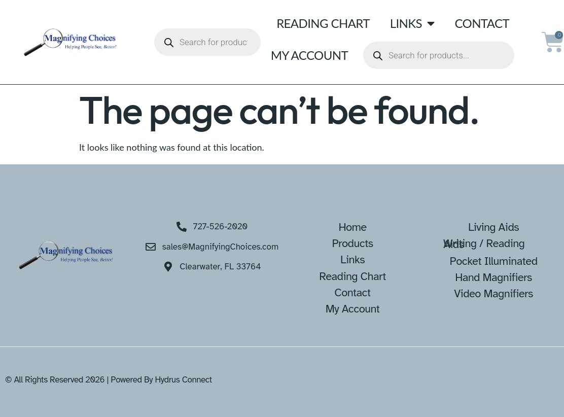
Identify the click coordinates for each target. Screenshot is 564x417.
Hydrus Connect (183, 379)
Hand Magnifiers (493, 277)
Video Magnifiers (493, 293)
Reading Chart (323, 23)
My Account (309, 55)
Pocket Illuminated (493, 261)
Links (412, 23)
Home (352, 227)
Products (352, 243)
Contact (481, 23)
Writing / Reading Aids (483, 243)
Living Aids (493, 227)
